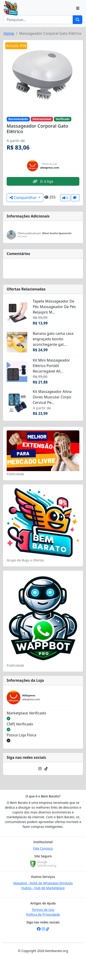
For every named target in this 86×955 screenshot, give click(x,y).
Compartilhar (24, 197)
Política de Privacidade (43, 914)
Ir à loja (43, 181)
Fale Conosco (43, 848)
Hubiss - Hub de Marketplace (43, 888)
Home (9, 33)
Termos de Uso (43, 909)
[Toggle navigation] (77, 8)
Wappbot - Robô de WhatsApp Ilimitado (43, 883)
